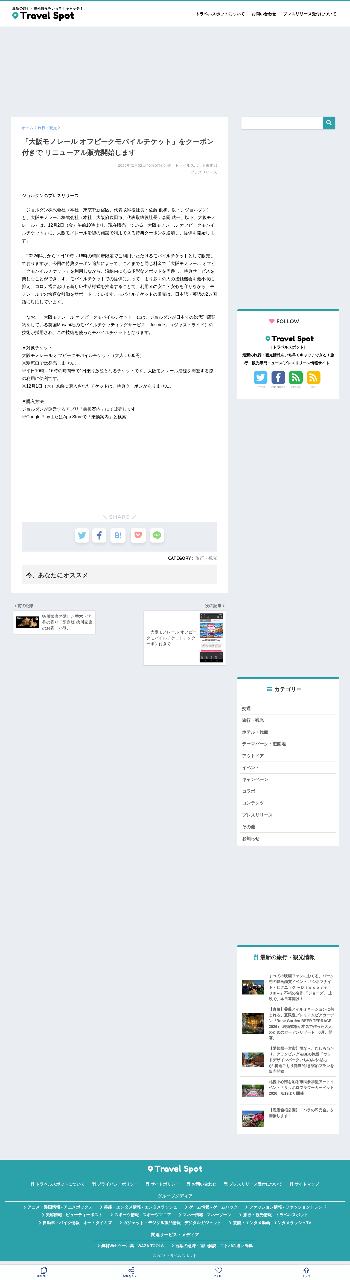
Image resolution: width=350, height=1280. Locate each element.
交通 (246, 708)
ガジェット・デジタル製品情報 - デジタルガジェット (172, 1226)
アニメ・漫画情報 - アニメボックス (59, 1211)
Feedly (296, 387)
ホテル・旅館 (256, 732)
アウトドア (253, 757)
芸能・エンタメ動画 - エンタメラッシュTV (272, 1226)
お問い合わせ (264, 13)
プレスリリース (258, 817)
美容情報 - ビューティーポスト (74, 1218)
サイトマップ (306, 1188)
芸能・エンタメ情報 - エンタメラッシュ (140, 1211)
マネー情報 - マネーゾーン (207, 1218)
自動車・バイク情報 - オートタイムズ (77, 1226)
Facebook (278, 387)
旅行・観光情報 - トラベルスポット (275, 1218)
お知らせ (251, 842)
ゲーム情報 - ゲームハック (213, 1211)
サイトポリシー (165, 1188)
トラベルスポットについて (220, 13)
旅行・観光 (206, 558)
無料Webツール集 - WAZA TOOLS (132, 1249)
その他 (249, 829)
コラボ (249, 793)
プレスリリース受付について (309, 13)
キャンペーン (256, 781)
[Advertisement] (175, 69)
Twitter (260, 387)
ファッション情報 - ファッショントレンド (287, 1211)
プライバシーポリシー (117, 1188)
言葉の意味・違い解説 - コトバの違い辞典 (214, 1249)
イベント (251, 769)
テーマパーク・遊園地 (265, 745)
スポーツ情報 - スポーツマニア (142, 1218)
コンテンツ (253, 805)
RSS (313, 387)
